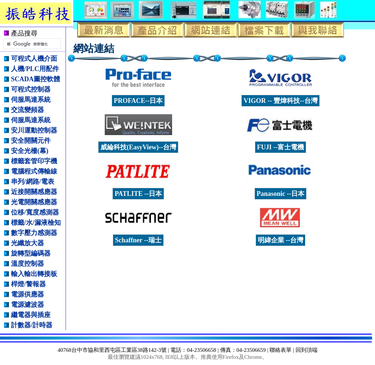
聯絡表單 (281, 350)
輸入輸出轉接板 (34, 274)
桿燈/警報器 (28, 284)
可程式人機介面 (34, 58)
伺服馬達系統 (31, 99)
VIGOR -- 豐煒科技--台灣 (281, 100)
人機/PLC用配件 (35, 68)
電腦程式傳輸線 (34, 171)
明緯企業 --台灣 (281, 240)
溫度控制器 (27, 263)
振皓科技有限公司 (41, 13)
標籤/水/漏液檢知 (36, 222)
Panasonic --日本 (281, 193)
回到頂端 (307, 350)
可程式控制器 (31, 89)
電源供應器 (27, 294)
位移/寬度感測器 (35, 212)
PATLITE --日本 (138, 193)
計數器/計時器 (31, 325)
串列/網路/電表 (32, 181)
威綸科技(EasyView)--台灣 (138, 147)
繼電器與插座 (31, 315)
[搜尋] (31, 44)
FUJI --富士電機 (280, 147)
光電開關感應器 (34, 202)
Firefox (231, 357)
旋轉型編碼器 (31, 253)
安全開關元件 (31, 140)
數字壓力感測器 (34, 232)
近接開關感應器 (34, 191)
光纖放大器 (27, 243)
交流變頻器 (27, 109)
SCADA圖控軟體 (35, 79)
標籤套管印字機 (34, 161)
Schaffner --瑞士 (138, 240)
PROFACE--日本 (138, 100)
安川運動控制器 (34, 130)
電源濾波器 (27, 304)
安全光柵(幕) (29, 150)
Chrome (253, 357)
